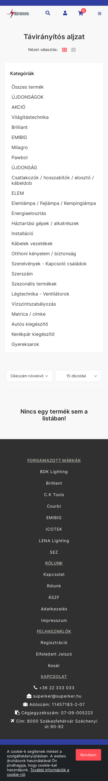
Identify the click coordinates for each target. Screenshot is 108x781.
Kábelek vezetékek (32, 243)
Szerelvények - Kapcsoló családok (49, 263)
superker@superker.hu (54, 696)
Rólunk (54, 585)
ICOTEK (54, 529)
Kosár (54, 665)
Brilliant (20, 127)
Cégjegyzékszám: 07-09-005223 (54, 712)
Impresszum (54, 620)
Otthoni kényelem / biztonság (44, 253)
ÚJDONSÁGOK (27, 97)
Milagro (20, 147)
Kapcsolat (54, 574)
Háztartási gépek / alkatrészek (45, 223)
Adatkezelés (54, 608)
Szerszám (22, 274)
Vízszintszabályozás (34, 304)
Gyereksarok (25, 344)
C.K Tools (54, 494)
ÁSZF (54, 597)
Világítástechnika (30, 117)
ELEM (18, 193)
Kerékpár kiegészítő (33, 334)
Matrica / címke (29, 314)
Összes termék (28, 87)
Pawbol (20, 157)
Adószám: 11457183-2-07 (54, 704)
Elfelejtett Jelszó (54, 654)
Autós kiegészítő (30, 324)
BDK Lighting (54, 471)
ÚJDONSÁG (24, 167)
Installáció (22, 233)
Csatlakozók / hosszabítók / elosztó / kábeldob (53, 180)
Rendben (88, 755)
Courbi (54, 506)
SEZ (54, 552)
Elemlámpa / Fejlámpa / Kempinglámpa (54, 203)
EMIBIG (19, 137)
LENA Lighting (54, 540)
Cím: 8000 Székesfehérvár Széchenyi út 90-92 (54, 724)
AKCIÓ (18, 107)
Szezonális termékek (34, 284)
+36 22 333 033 (54, 687)
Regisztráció (54, 642)
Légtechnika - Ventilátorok (40, 294)
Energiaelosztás (29, 213)
